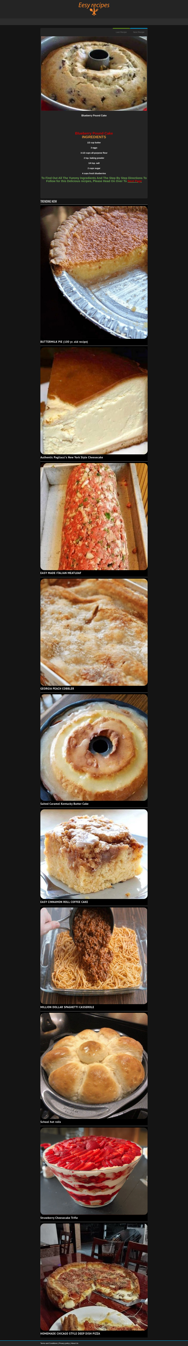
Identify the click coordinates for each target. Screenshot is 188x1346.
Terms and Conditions (49, 1343)
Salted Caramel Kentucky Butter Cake (64, 803)
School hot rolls (50, 1122)
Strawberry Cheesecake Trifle (59, 1218)
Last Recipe (121, 32)
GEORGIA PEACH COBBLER (57, 688)
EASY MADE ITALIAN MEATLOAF (60, 573)
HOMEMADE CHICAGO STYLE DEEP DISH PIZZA (70, 1333)
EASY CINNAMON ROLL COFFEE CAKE (64, 902)
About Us (74, 1343)
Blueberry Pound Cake (94, 115)
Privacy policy (64, 1343)
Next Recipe (138, 32)
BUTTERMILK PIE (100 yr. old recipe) (64, 341)
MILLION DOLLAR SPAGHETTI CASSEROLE (67, 1007)
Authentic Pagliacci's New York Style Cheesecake (71, 457)
